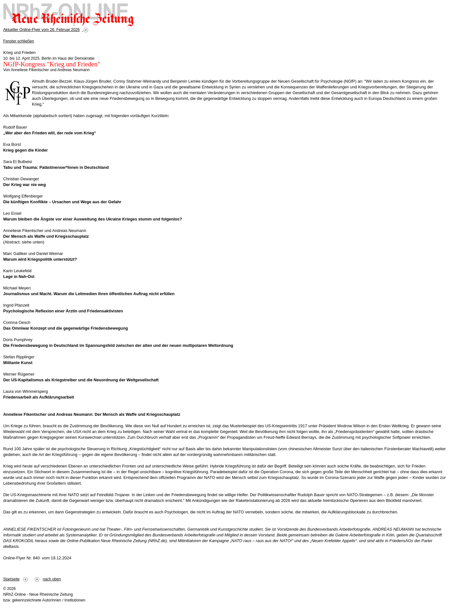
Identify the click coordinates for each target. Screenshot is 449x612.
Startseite (11, 579)
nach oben (52, 579)
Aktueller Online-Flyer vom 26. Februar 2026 (41, 29)
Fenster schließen (18, 41)
